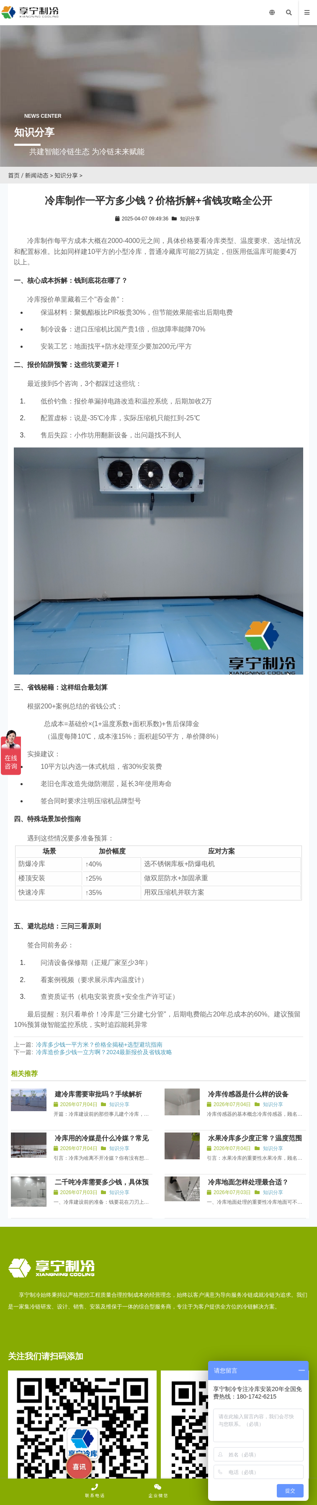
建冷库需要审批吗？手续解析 (98, 1094)
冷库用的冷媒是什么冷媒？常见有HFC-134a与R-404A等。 (101, 1142)
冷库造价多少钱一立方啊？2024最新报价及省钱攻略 (104, 1052)
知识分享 (66, 175)
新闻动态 (37, 175)
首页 (14, 175)
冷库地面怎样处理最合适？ (248, 1182)
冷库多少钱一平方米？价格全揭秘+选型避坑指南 (99, 1044)
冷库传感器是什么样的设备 (248, 1094)
